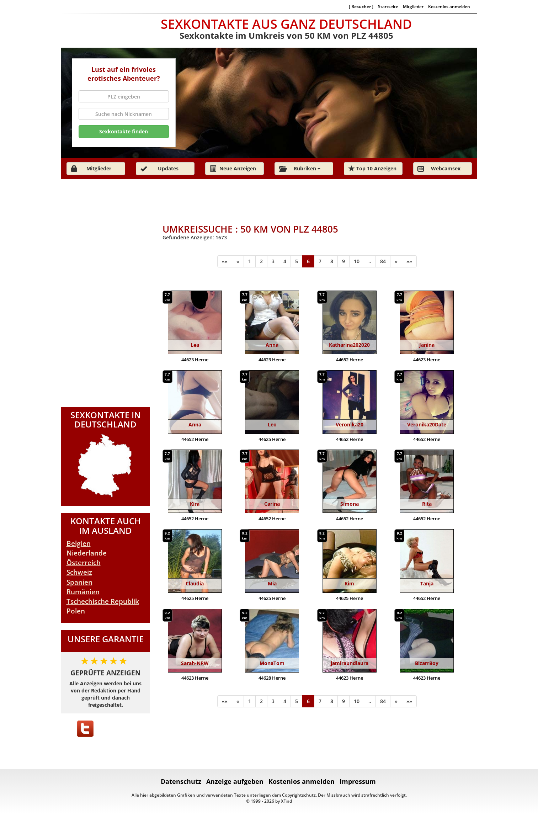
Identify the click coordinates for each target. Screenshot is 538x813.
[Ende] (409, 261)
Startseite (388, 6)
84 (383, 261)
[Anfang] (224, 261)
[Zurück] (238, 261)
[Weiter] (396, 261)
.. (369, 261)
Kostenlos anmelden (449, 6)
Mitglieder (413, 6)
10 (356, 261)
